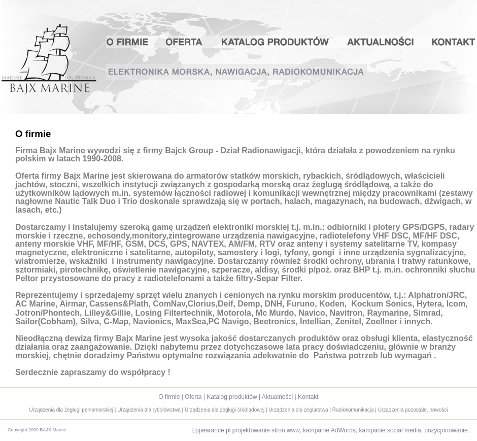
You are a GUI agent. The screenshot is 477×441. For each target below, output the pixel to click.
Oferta (184, 42)
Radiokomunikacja (353, 410)
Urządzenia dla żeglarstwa (298, 410)
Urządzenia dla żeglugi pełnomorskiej (71, 410)
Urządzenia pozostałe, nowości (413, 410)
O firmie (132, 42)
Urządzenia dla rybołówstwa (149, 410)
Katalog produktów (275, 42)
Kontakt (450, 42)
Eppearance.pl (210, 430)
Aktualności (382, 42)
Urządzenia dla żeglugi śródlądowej (224, 410)
